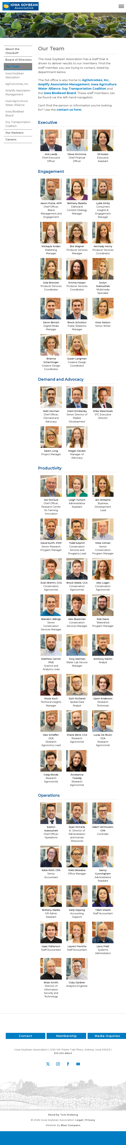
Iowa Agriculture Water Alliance (16, 103)
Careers (10, 139)
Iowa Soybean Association (14, 75)
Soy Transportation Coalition (17, 124)
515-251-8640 (63, 1053)
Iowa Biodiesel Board (14, 113)
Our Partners (14, 132)
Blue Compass (70, 1125)
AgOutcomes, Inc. (17, 84)
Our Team (12, 66)
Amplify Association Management (17, 92)
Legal (79, 1120)
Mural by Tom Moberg (63, 1114)
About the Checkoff (12, 51)
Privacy (90, 1120)
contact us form (69, 109)
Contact (25, 1036)
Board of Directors (18, 59)
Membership (66, 1036)
